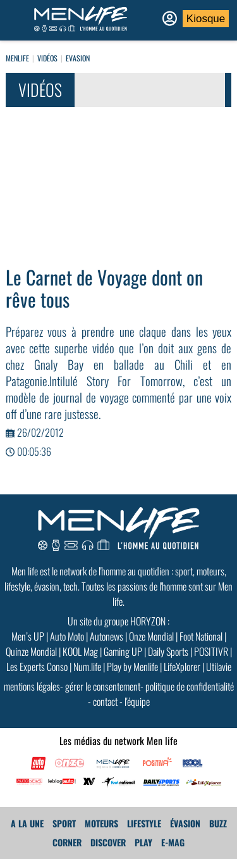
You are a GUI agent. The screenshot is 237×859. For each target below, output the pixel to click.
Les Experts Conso (37, 666)
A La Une (27, 823)
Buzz (218, 823)
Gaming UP (123, 651)
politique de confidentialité (189, 686)
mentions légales (32, 686)
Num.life (87, 666)
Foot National (200, 636)
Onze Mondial (151, 636)
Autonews (106, 636)
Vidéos (47, 58)
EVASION (78, 58)
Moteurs (101, 823)
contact (105, 701)
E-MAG (173, 842)
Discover (108, 842)
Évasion (185, 823)
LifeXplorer (182, 666)
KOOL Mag (80, 651)
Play (143, 842)
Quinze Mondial (31, 651)
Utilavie (218, 666)
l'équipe (137, 701)
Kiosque (205, 19)
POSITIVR (211, 651)
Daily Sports (168, 651)
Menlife (17, 58)
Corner (67, 842)
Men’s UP (27, 636)
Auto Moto (67, 636)
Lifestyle (144, 823)
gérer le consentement (102, 686)
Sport (64, 823)
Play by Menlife (132, 666)
